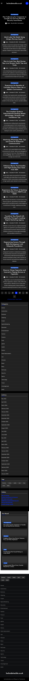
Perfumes (4, 369)
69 (19, 293)
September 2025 (6, 424)
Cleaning (4, 317)
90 (26, 293)
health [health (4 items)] (14, 577)
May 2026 (4, 398)
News (3, 366)
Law (3, 356)
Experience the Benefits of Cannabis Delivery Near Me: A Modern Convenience (14, 87)
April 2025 (4, 441)
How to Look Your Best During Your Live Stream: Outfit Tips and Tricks (14, 63)
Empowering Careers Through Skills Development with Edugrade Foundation (14, 244)
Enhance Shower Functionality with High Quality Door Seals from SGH (15, 167)
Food (3, 340)
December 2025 (5, 415)
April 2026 (4, 402)
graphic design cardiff (7, 504)
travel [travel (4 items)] (3, 485)
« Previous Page (11, 299)
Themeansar (22, 679)
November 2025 (5, 418)
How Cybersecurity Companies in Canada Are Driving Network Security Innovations (14, 18)
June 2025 (4, 434)
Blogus (15, 679)
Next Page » (19, 299)
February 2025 (5, 447)
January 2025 (5, 451)
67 (12, 293)
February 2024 (5, 467)
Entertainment (5, 330)
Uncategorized (14, 14)
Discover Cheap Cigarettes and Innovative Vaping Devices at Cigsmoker (14, 272)
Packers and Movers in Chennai (10, 497)
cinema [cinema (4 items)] (8, 577)
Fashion (3, 334)
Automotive (4, 311)
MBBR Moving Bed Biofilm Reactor (10, 500)
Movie (3, 363)
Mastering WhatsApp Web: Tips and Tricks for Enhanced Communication (14, 141)
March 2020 (4, 470)
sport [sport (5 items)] (19, 577)
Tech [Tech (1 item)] (23, 577)
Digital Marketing (6, 324)
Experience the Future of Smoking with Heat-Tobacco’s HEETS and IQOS (14, 192)
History (3, 350)
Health (3, 347)
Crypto (3, 320)
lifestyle (4, 360)
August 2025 (5, 428)
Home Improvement (6, 353)
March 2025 (4, 444)
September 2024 (6, 464)
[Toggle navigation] (2, 3)
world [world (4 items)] (8, 485)
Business (4, 314)
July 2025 (4, 431)
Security (4, 373)
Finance (3, 337)
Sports (3, 376)
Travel (3, 383)
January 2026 (5, 411)
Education (4, 327)
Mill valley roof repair (7, 499)
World (3, 389)
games (3, 343)
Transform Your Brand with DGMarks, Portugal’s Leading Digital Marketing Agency (14, 218)
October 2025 (5, 421)
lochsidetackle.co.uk (14, 3)
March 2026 (4, 405)
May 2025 (4, 438)
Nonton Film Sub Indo (7, 502)
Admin (7, 23)
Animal (3, 307)
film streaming (5, 495)
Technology (4, 379)
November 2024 (5, 457)
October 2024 (5, 460)
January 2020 (5, 473)
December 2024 (5, 454)
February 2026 (5, 408)
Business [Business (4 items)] (3, 577)
